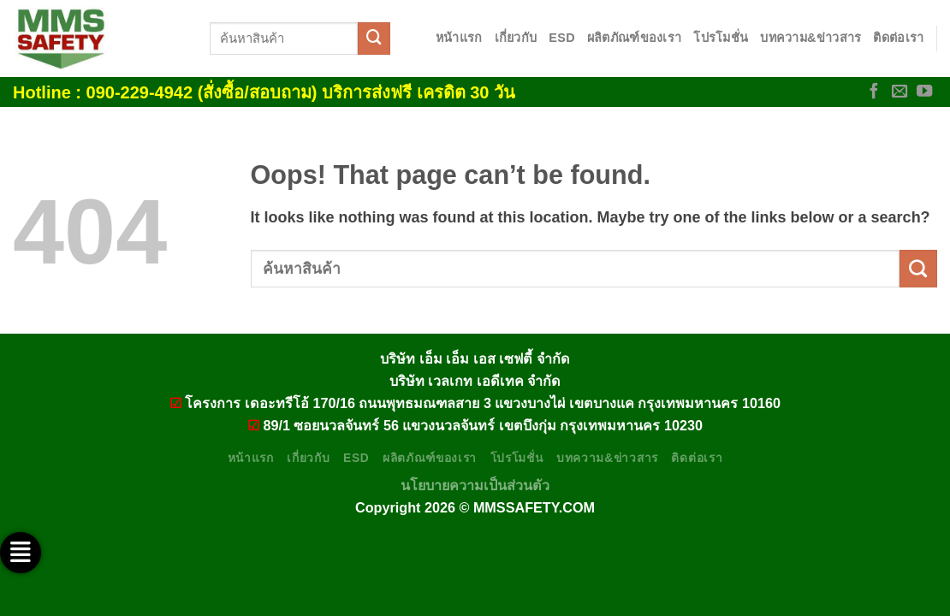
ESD (561, 37)
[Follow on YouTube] (924, 92)
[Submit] (374, 38)
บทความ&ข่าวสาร (810, 37)
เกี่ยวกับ (516, 37)
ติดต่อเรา (898, 37)
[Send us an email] (899, 92)
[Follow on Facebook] (874, 92)
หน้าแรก (459, 37)
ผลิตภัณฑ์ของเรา (634, 37)
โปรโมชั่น (720, 37)
